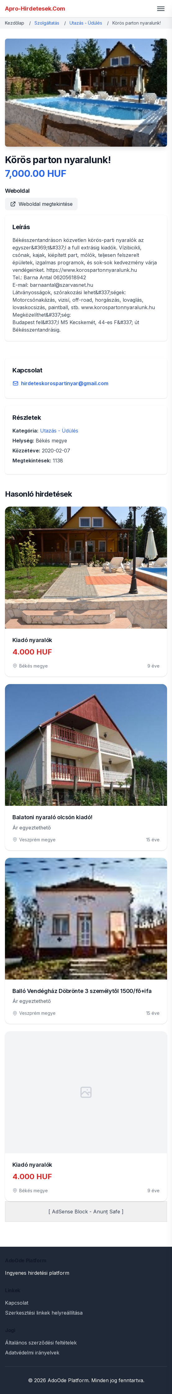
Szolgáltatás (46, 23)
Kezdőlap (14, 23)
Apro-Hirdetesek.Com (35, 8)
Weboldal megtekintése (41, 204)
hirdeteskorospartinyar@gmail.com (64, 383)
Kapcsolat (16, 1303)
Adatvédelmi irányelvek (32, 1352)
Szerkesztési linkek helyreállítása (44, 1313)
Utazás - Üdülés (86, 23)
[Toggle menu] (161, 8)
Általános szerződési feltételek (41, 1343)
